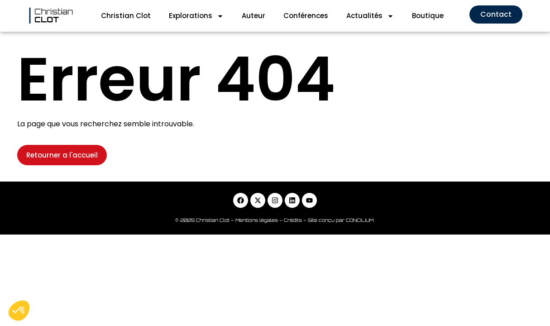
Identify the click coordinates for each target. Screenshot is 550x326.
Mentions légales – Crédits (269, 220)
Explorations (196, 16)
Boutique (428, 15)
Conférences (305, 15)
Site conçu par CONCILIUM (341, 220)
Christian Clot (126, 15)
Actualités (370, 16)
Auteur (253, 15)
